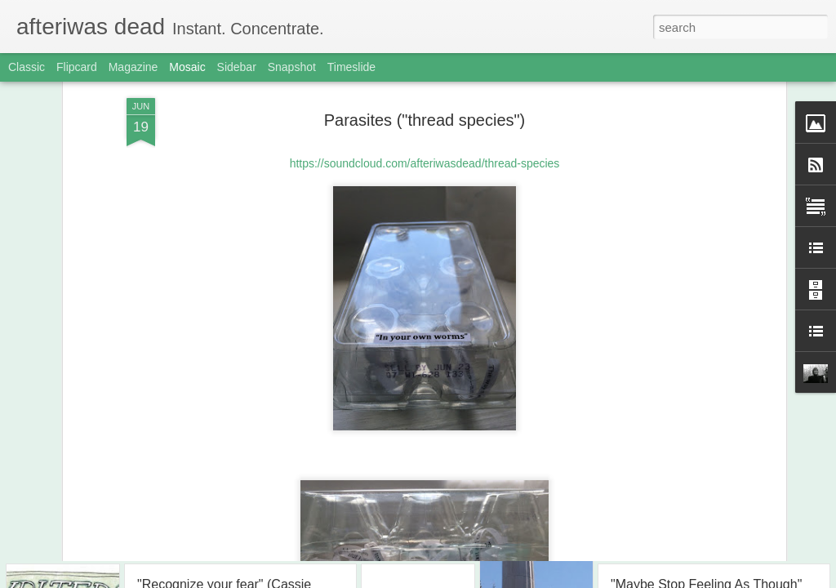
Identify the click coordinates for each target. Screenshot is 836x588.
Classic (26, 67)
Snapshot (292, 67)
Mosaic (187, 67)
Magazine (133, 67)
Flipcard (76, 67)
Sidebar (236, 67)
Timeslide (351, 67)
